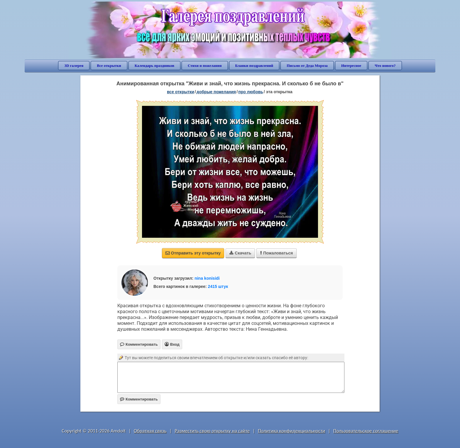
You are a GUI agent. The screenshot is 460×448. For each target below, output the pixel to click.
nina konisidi (207, 278)
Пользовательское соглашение (365, 431)
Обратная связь (150, 431)
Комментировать (139, 399)
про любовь (250, 91)
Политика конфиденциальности (291, 431)
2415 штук (218, 286)
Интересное (351, 65)
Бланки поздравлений (254, 65)
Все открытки (109, 65)
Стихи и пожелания (205, 65)
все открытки (180, 91)
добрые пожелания (216, 91)
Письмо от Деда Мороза (307, 65)
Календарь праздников (154, 65)
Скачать (240, 253)
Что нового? (385, 65)
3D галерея (73, 65)
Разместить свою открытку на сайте (212, 431)
